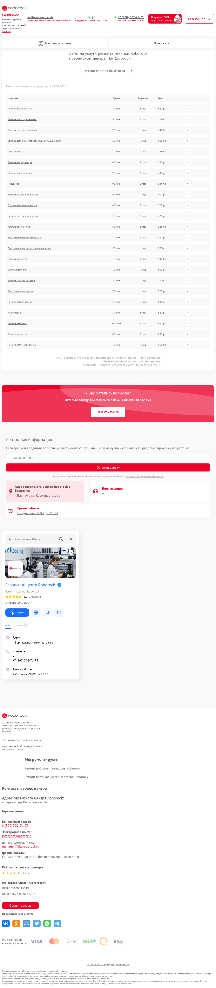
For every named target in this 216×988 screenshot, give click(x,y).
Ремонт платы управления (22, 344)
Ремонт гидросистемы (20, 301)
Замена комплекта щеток (21, 280)
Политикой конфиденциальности (144, 476)
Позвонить (161, 43)
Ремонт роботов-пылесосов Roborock (52, 768)
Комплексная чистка (19, 226)
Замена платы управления (22, 119)
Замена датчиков (17, 323)
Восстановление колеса (20, 291)
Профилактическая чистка (22, 205)
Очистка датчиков (18, 269)
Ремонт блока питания (20, 108)
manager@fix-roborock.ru (20, 846)
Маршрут (17, 612)
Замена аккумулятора (20, 162)
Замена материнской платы (23, 194)
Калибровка (14, 312)
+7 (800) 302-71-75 (131, 17)
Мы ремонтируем (54, 43)
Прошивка (13, 183)
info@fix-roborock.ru (17, 836)
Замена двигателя (17, 258)
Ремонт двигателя (17, 334)
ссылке (19, 749)
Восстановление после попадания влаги (29, 248)
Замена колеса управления (23, 130)
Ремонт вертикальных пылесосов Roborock (56, 777)
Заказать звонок (108, 412)
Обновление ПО (16, 151)
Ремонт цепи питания (20, 173)
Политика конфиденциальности (108, 964)
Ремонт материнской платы (23, 215)
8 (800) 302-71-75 (15, 825)
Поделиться (6, 923)
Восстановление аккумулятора (24, 237)
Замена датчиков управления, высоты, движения (34, 140)
